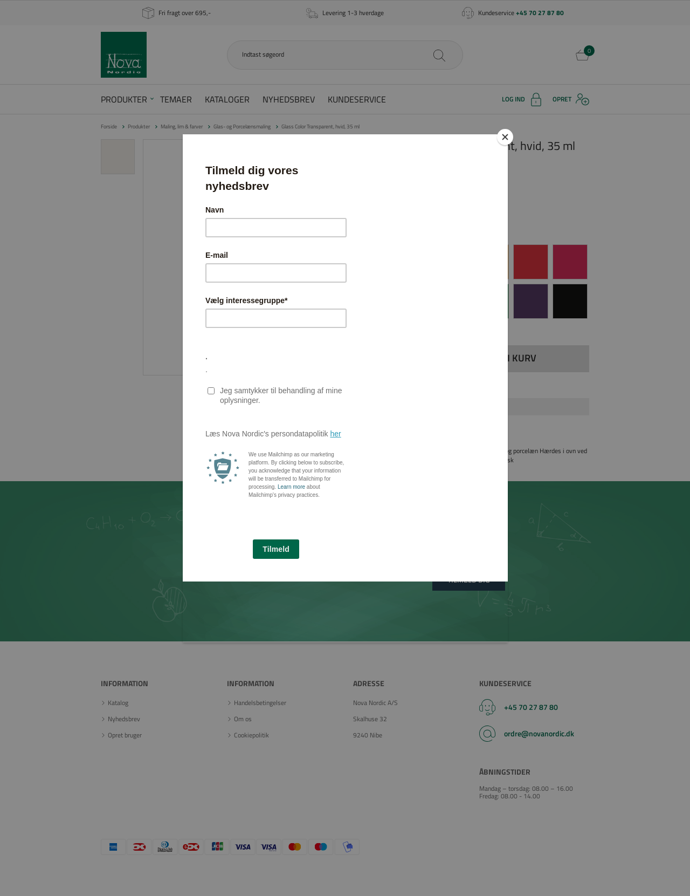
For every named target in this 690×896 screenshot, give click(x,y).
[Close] (505, 137)
